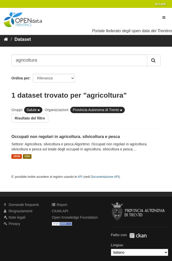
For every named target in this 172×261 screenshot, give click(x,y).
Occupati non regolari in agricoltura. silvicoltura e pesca (65, 136)
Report (59, 205)
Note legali (14, 217)
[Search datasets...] (79, 60)
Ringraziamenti (18, 211)
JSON (16, 156)
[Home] (6, 39)
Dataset (22, 39)
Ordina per (20, 78)
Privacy (12, 224)
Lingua (117, 245)
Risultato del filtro (30, 118)
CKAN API (60, 211)
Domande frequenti (21, 205)
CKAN (138, 235)
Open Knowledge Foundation (75, 217)
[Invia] (154, 60)
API (80, 177)
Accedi (160, 4)
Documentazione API (105, 177)
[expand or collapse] (164, 17)
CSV (27, 156)
